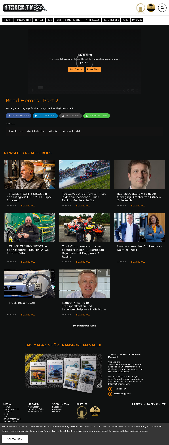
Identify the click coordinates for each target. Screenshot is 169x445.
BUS (49, 20)
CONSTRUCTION (73, 20)
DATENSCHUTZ (156, 404)
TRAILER (39, 20)
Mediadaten (120, 389)
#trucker (53, 131)
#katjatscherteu (35, 131)
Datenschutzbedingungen (134, 431)
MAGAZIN (137, 20)
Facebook (57, 407)
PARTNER (81, 404)
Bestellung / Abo (122, 394)
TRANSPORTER (23, 20)
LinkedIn (56, 412)
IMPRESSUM (139, 404)
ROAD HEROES (111, 20)
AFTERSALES (93, 20)
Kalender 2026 (35, 412)
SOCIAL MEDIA (60, 404)
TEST (58, 20)
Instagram (57, 409)
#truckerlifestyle (72, 131)
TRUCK (7, 20)
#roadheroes (16, 131)
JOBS (125, 20)
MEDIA (7, 404)
